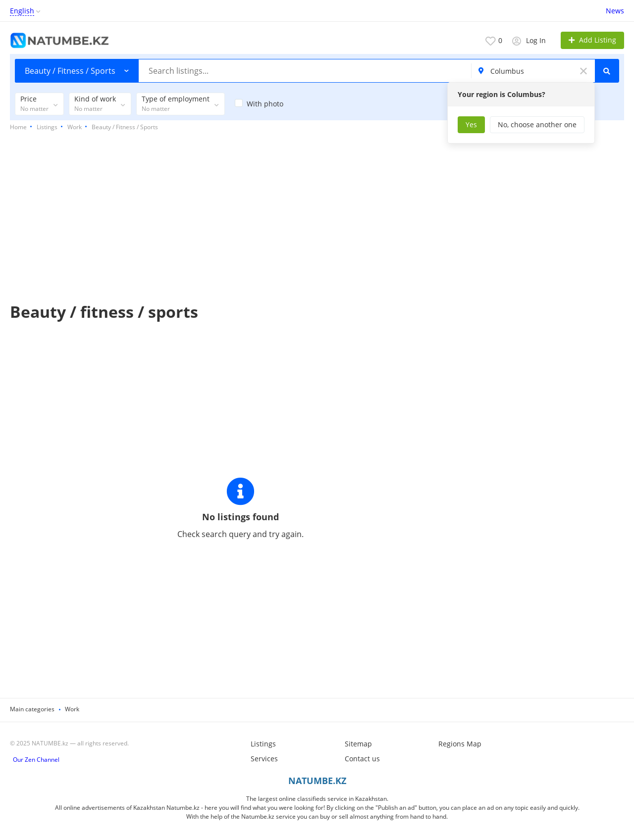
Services (264, 758)
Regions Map (459, 743)
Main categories (32, 709)
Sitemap (358, 743)
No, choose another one (537, 124)
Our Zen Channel (35, 759)
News (615, 10)
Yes (471, 124)
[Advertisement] (317, 217)
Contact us (362, 758)
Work (72, 709)
